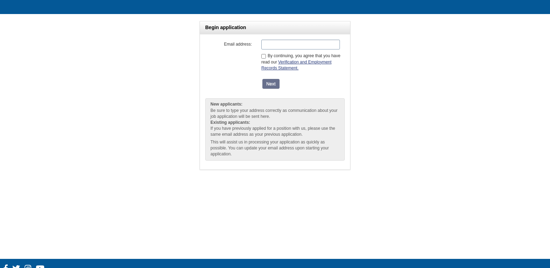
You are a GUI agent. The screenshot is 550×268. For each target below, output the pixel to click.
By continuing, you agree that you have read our (300, 61)
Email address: (238, 44)
